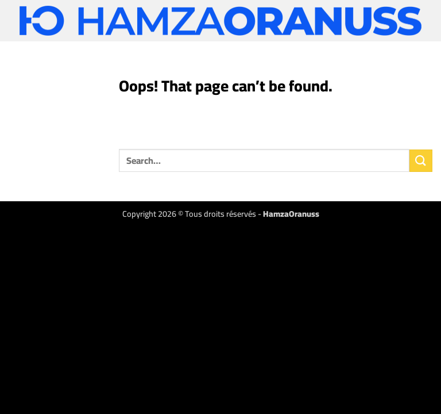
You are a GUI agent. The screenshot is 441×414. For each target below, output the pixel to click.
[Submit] (420, 161)
